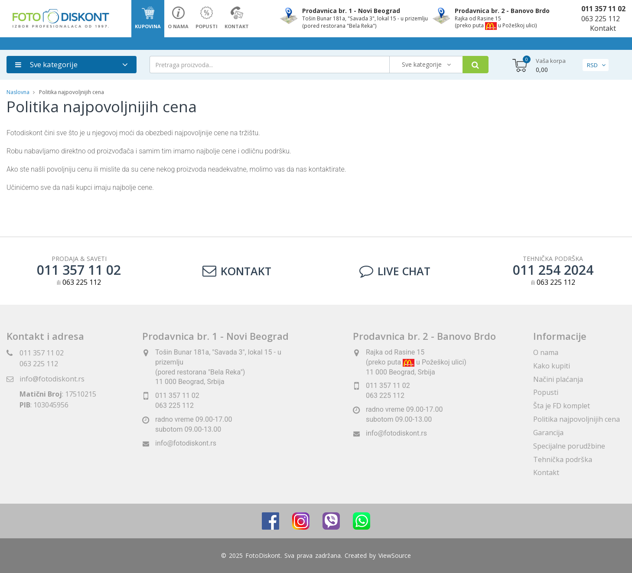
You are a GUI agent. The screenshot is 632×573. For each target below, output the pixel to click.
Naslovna (18, 92)
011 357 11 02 (603, 8)
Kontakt (603, 28)
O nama (545, 352)
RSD (592, 65)
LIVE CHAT (394, 271)
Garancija (548, 432)
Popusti (545, 392)
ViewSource (394, 555)
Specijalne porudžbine (569, 446)
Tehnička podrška (562, 459)
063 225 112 (600, 18)
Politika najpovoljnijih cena (576, 419)
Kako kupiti (551, 366)
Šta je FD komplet (561, 405)
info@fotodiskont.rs (52, 379)
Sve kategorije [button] (46, 64)
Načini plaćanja (558, 379)
